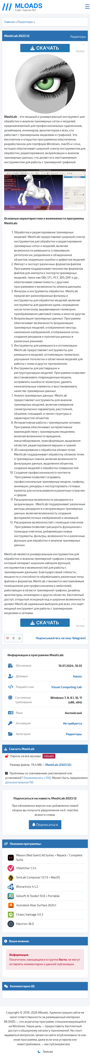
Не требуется (72, 723)
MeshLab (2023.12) (58, 764)
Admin (77, 676)
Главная (9, 22)
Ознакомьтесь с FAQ (37, 778)
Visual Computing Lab (66, 687)
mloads (49, 756)
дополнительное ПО (19, 782)
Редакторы (25, 22)
